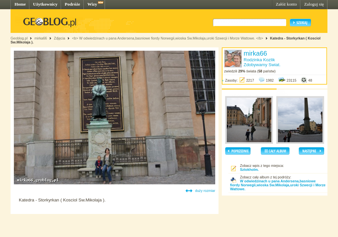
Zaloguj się (314, 4)
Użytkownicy (45, 4)
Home (20, 4)
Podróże (72, 4)
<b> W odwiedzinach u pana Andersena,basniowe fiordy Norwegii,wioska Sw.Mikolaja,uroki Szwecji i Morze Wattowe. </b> (167, 38)
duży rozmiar (205, 191)
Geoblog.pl (19, 38)
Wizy (92, 4)
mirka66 (40, 38)
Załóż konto (286, 4)
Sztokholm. (249, 169)
